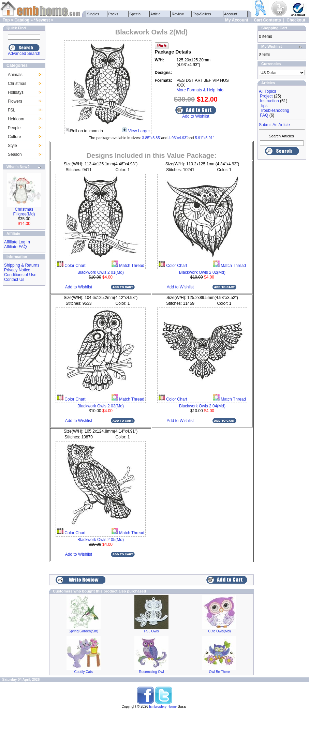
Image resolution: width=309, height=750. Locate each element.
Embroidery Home (163, 706)
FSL (11, 110)
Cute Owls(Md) (219, 631)
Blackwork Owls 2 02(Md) (202, 272)
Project (266, 96)
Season (15, 154)
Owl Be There (219, 672)
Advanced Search (24, 53)
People (14, 127)
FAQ (264, 115)
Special (136, 14)
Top (6, 20)
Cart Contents (267, 20)
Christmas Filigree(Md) (24, 211)
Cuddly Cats (83, 672)
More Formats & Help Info (200, 90)
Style (12, 145)
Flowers (15, 101)
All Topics (267, 91)
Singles (93, 14)
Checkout (295, 20)
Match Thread (131, 265)
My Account (236, 20)
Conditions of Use (20, 274)
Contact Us (14, 279)
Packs (113, 14)
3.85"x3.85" (151, 138)
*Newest (42, 20)
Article (156, 14)
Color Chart (74, 265)
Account (230, 14)
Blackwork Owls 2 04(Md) (202, 406)
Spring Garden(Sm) (83, 631)
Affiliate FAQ (15, 246)
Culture (14, 136)
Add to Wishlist (195, 116)
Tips (263, 105)
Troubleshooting (274, 110)
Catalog (21, 20)
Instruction (269, 101)
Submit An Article (274, 124)
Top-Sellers (202, 14)
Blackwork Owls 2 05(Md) (100, 539)
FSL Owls (151, 631)
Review (178, 14)
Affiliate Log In (17, 242)
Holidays (16, 92)
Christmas (17, 83)
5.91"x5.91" (204, 138)
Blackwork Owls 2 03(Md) (100, 406)
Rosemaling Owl (151, 672)
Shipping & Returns (21, 265)
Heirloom (16, 119)
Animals (15, 74)
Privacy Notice (17, 270)
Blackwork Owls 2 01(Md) (100, 272)
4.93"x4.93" (178, 138)
